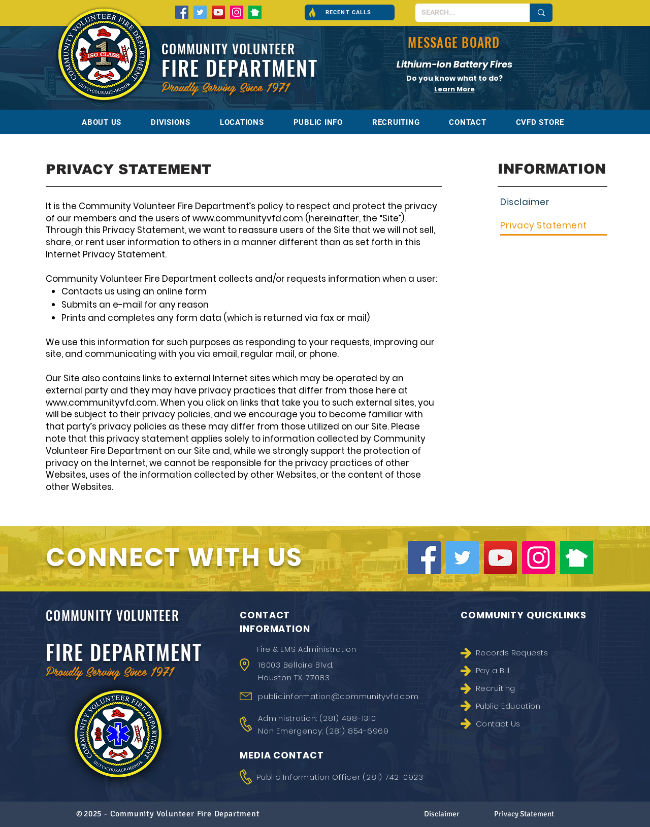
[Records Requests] (517, 652)
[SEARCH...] (464, 13)
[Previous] (362, 78)
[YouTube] (218, 12)
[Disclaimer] (553, 202)
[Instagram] (236, 12)
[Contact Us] (517, 723)
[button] (350, 12)
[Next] (546, 78)
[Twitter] (200, 12)
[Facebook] (181, 12)
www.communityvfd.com (247, 218)
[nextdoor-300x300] (255, 12)
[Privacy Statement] (553, 226)
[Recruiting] (517, 688)
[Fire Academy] (459, 93)
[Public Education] (517, 706)
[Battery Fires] (450, 93)
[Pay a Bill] (517, 670)
